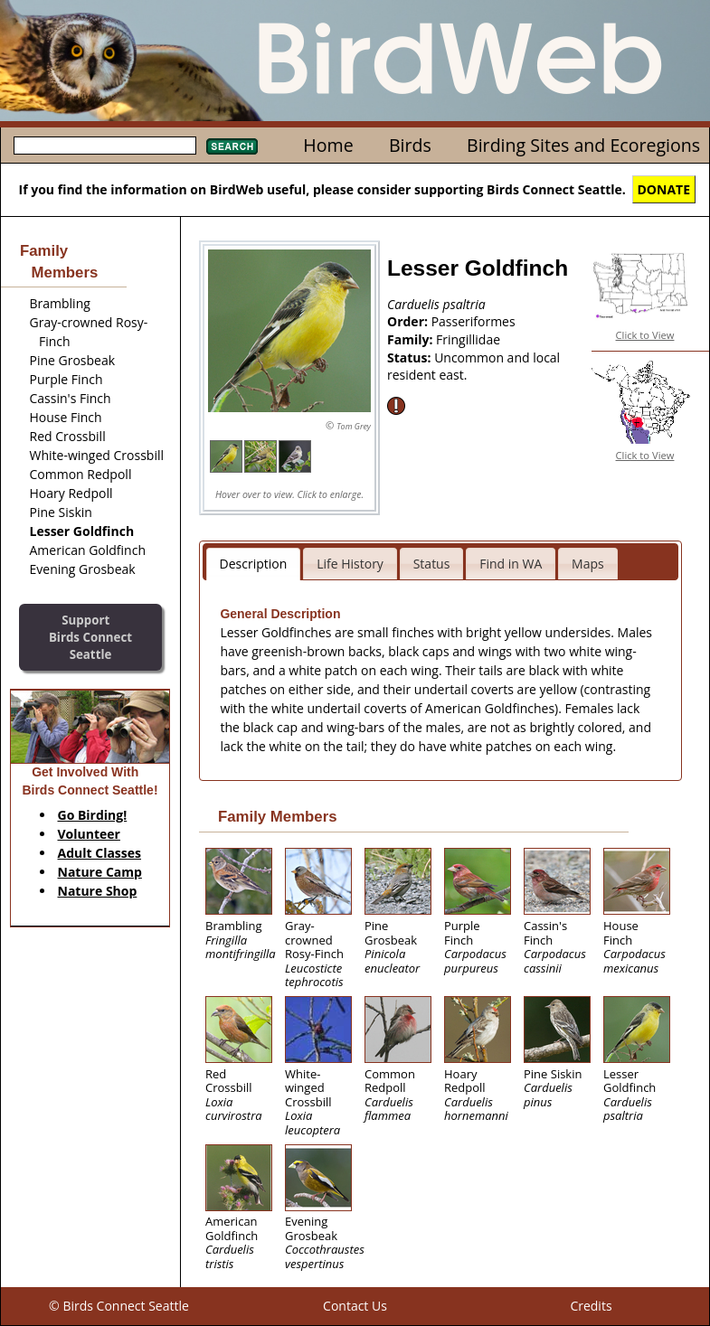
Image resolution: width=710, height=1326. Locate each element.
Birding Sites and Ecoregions (583, 145)
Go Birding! (93, 814)
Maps (588, 563)
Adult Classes (100, 852)
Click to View (645, 335)
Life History (350, 563)
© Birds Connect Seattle (119, 1305)
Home (328, 145)
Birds (410, 145)
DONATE (664, 189)
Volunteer (89, 833)
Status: (410, 357)
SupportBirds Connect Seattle (90, 637)
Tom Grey (353, 426)
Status (431, 563)
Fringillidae (468, 339)
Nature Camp (100, 871)
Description (254, 563)
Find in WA (510, 563)
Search (232, 146)
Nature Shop (97, 890)
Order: (409, 321)
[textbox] (105, 145)
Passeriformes (473, 321)
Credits (590, 1305)
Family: (411, 339)
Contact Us (355, 1305)
